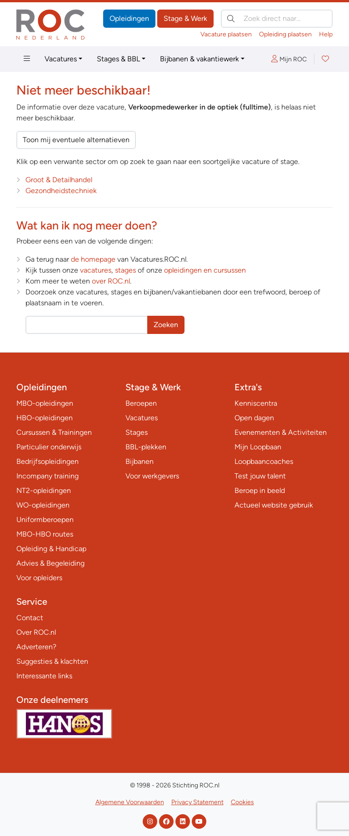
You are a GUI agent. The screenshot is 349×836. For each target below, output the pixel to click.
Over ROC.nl (36, 632)
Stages (136, 432)
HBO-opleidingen (44, 417)
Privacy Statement (197, 802)
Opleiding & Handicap (51, 548)
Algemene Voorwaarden (129, 802)
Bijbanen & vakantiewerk (199, 59)
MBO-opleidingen (44, 403)
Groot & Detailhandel (58, 179)
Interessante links (44, 676)
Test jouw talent (260, 476)
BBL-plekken (145, 447)
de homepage (93, 259)
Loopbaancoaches (263, 461)
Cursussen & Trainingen (54, 432)
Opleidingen (129, 18)
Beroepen (141, 403)
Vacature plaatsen (226, 34)
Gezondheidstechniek (61, 190)
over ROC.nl (111, 281)
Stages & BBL (118, 59)
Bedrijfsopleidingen (47, 461)
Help (326, 34)
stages (125, 270)
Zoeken (166, 324)
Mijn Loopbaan (257, 447)
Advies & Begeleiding (50, 563)
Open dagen (254, 417)
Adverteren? (36, 646)
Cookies (242, 802)
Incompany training (47, 476)
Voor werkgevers (152, 476)
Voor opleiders (39, 577)
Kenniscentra (255, 403)
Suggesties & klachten (52, 661)
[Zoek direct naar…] (277, 19)
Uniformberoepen (45, 519)
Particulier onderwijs (48, 447)
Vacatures (61, 59)
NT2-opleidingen (43, 490)
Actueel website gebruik (273, 505)
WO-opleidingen (43, 505)
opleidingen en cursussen (205, 270)
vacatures (95, 270)
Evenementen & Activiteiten (280, 432)
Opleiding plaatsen (285, 34)
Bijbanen (139, 461)
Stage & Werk (185, 18)
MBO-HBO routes (44, 534)
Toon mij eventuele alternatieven (76, 139)
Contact (29, 617)
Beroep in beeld (259, 490)
